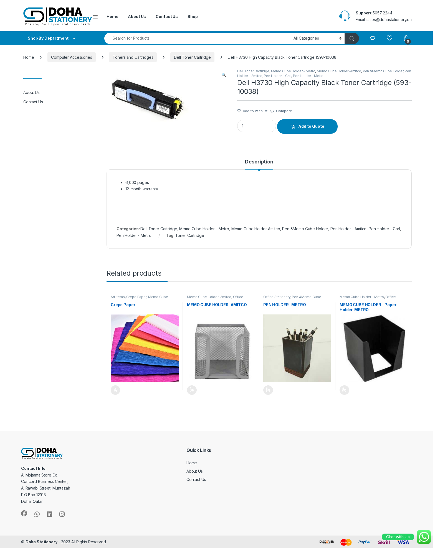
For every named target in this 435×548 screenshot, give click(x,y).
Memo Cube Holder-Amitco (339, 71)
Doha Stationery (41, 541)
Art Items (118, 297)
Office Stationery (276, 297)
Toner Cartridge (189, 235)
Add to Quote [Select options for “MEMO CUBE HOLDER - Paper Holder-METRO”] (344, 390)
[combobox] (197, 38)
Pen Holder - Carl (277, 76)
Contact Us (167, 16)
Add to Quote (311, 126)
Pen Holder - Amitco (348, 228)
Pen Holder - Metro (308, 76)
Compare (284, 111)
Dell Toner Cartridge (192, 57)
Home (112, 16)
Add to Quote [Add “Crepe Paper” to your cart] (115, 390)
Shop (193, 16)
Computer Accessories (71, 57)
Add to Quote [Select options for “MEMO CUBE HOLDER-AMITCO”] (192, 390)
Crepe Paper (136, 297)
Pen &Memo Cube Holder (383, 71)
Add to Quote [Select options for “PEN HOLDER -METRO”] (268, 390)
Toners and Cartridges (133, 57)
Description (259, 162)
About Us (137, 16)
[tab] (259, 164)
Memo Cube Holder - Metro (293, 71)
